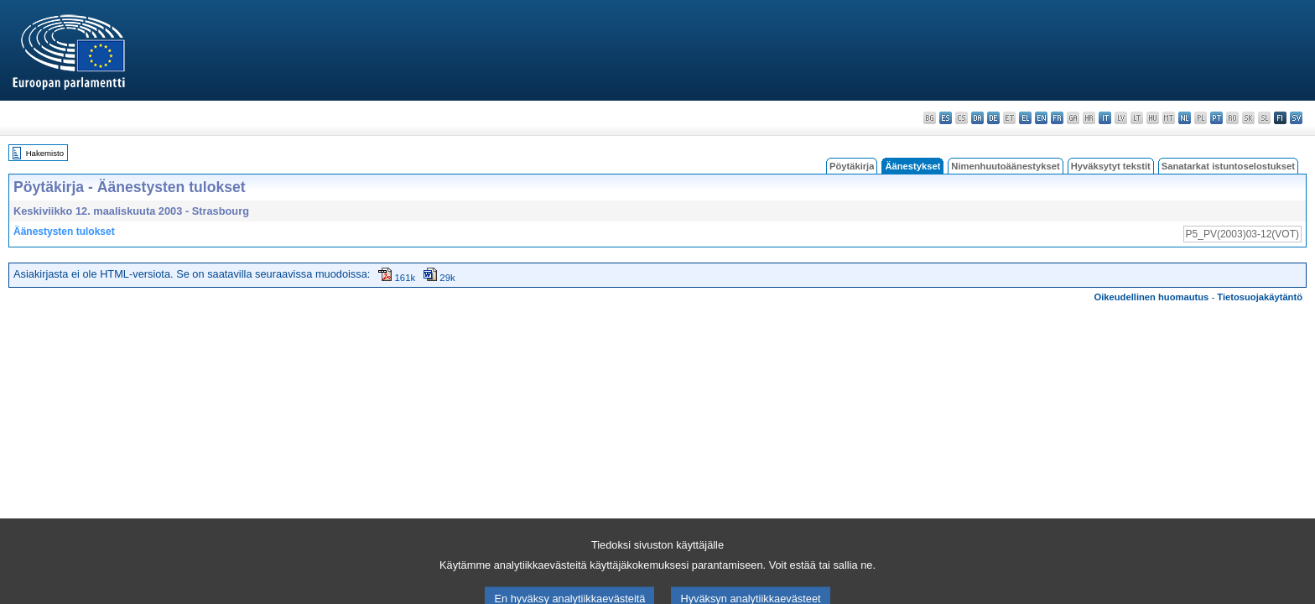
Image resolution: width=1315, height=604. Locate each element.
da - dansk (977, 118)
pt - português (1216, 118)
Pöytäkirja (851, 166)
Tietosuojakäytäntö (1259, 297)
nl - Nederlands (1184, 118)
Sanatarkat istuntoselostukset (1228, 166)
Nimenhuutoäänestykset (1005, 166)
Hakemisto (45, 153)
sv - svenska (1296, 118)
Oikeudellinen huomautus (1151, 297)
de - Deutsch (993, 118)
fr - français (1057, 118)
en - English (1041, 118)
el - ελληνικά (1025, 118)
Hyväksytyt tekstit (1111, 166)
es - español (945, 118)
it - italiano (1105, 118)
